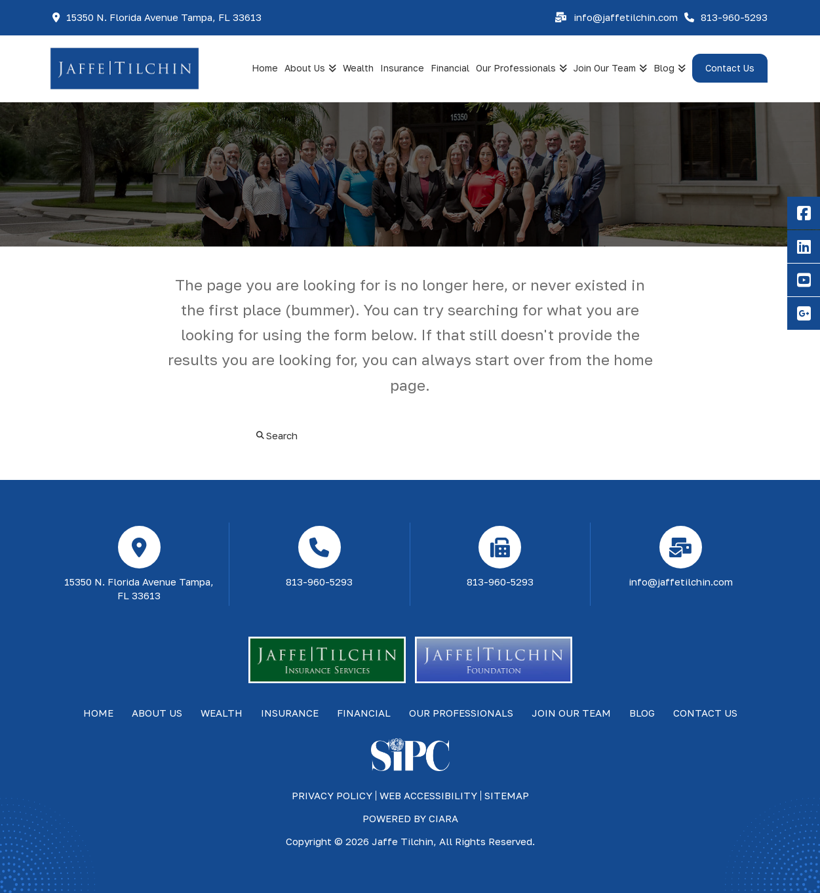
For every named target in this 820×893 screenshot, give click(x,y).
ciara (443, 818)
